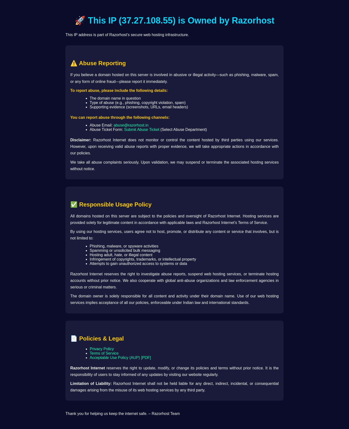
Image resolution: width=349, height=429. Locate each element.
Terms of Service (104, 353)
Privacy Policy (102, 349)
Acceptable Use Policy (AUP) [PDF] (120, 358)
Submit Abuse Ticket (141, 129)
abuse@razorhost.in (131, 125)
